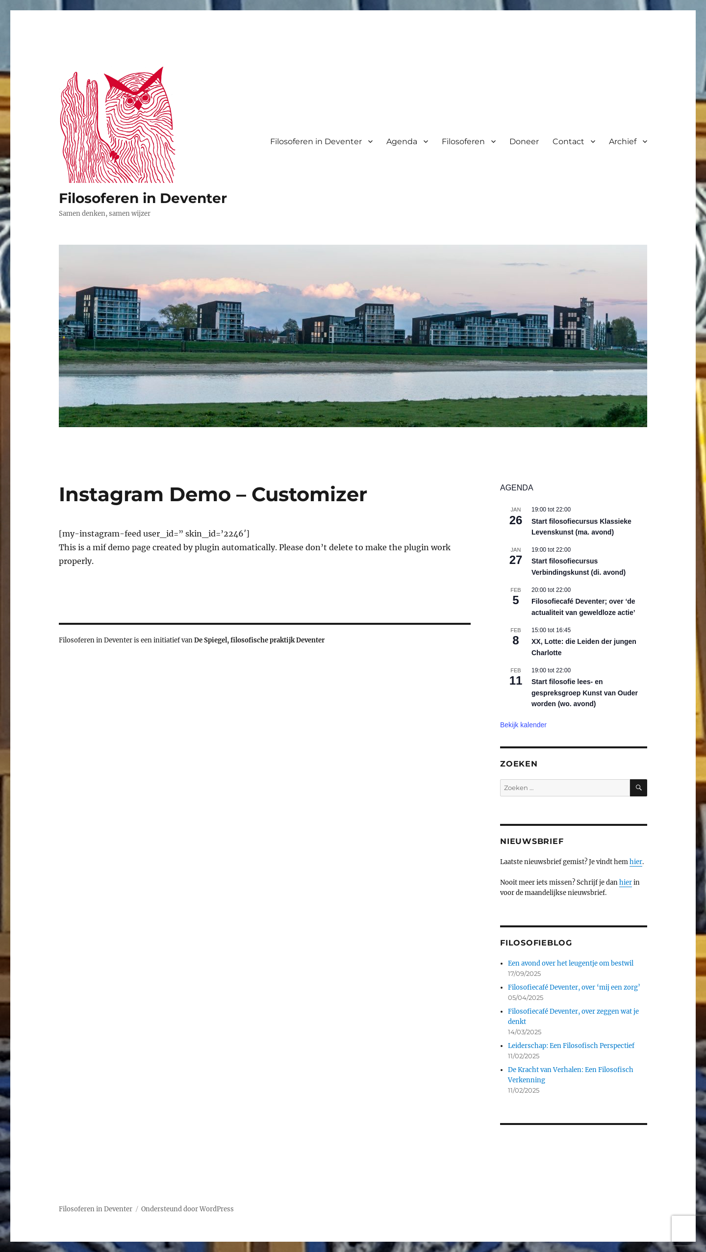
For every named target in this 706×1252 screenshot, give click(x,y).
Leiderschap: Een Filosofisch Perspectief (571, 1046)
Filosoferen (463, 141)
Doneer (524, 141)
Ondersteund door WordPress (187, 1209)
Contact (568, 141)
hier (636, 862)
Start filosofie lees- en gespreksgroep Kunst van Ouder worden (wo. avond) (584, 693)
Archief (622, 141)
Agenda (401, 141)
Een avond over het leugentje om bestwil (570, 963)
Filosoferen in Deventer (143, 198)
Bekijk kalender (523, 725)
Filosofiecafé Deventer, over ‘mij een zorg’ (574, 987)
